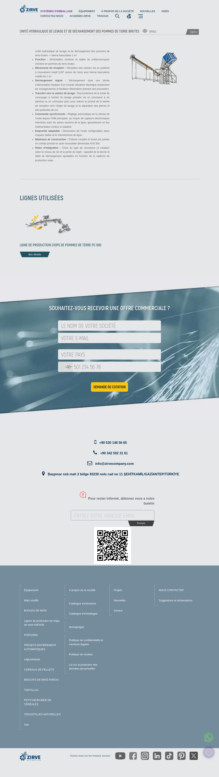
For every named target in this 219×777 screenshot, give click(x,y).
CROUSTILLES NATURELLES (42, 714)
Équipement (87, 11)
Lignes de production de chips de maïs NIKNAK (42, 622)
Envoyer (141, 523)
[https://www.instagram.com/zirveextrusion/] (145, 756)
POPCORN (31, 635)
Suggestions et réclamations (175, 600)
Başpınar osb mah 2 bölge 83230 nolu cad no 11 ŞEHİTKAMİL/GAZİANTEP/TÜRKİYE (113, 474)
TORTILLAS (31, 690)
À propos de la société (117, 11)
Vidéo (165, 11)
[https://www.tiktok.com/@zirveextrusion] (169, 756)
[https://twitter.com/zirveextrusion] (194, 756)
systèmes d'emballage (56, 11)
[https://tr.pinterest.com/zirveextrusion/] (181, 756)
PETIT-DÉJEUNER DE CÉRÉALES (37, 702)
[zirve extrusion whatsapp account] (209, 737)
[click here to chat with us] (209, 752)
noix (26, 724)
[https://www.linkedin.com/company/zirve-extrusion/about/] (157, 756)
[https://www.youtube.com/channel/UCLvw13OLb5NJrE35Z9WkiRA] (120, 755)
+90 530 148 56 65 (113, 442)
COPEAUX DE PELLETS (39, 669)
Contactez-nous (51, 16)
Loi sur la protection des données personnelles (83, 666)
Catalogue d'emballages (83, 613)
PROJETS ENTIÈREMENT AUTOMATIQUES (40, 647)
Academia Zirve (80, 16)
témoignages (76, 627)
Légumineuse (32, 659)
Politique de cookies (81, 654)
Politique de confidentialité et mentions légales (86, 642)
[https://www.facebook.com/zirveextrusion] (133, 756)
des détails (34, 254)
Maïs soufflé (31, 600)
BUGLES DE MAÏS (35, 610)
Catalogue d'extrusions (82, 603)
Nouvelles (147, 11)
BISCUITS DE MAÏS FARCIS (41, 679)
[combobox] (65, 367)
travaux (102, 16)
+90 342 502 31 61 (114, 453)
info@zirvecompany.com (114, 463)
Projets (118, 590)
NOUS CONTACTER (171, 590)
